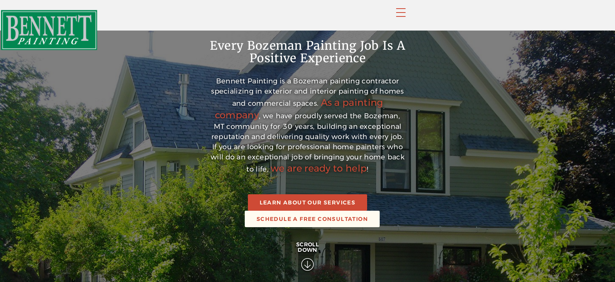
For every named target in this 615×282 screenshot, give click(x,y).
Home (257, 18)
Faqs (382, 18)
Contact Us (469, 18)
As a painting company (419, 207)
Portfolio (342, 18)
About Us (420, 18)
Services (295, 18)
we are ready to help (383, 257)
